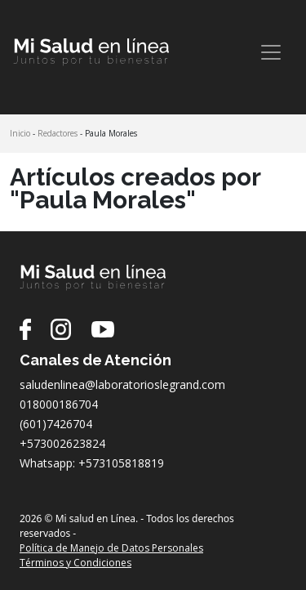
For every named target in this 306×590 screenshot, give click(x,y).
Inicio (20, 133)
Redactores (58, 133)
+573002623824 (62, 443)
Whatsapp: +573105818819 (92, 463)
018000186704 (59, 404)
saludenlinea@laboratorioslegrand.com (122, 384)
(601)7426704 (56, 423)
